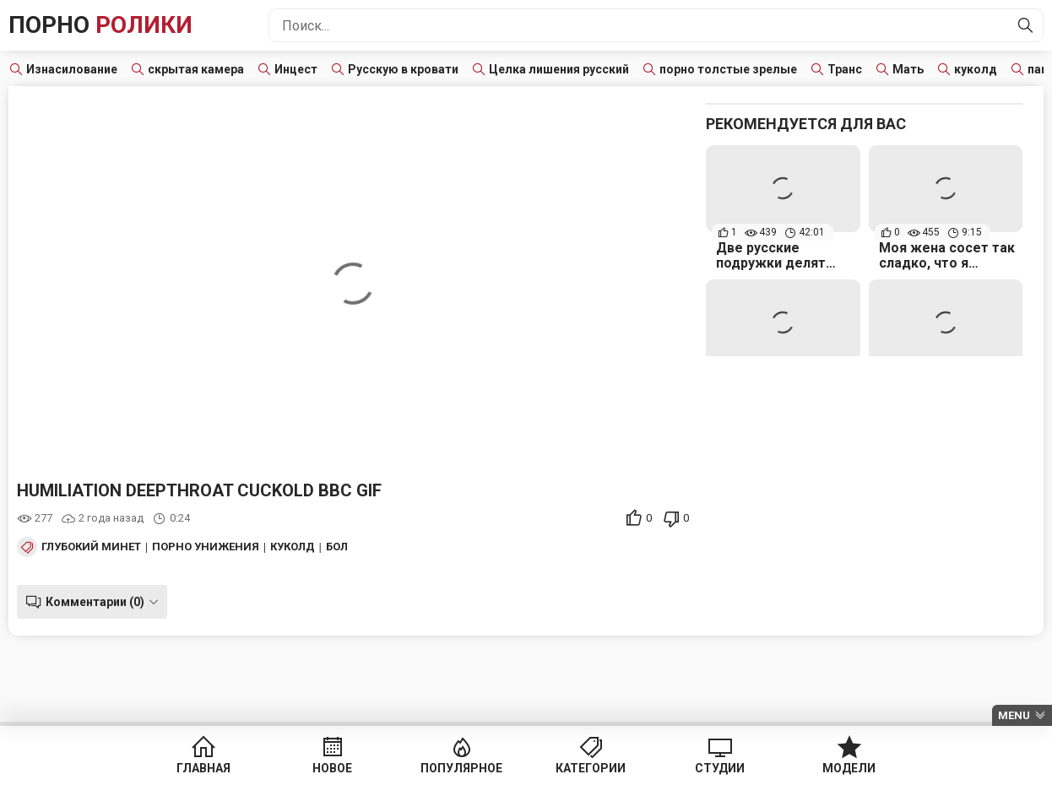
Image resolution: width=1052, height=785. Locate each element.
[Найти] (1026, 25)
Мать (908, 69)
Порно (100, 25)
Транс (844, 69)
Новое (332, 768)
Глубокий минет (91, 547)
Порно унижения (205, 547)
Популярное (461, 768)
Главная (203, 768)
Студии (720, 768)
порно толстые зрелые (728, 69)
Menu (1014, 715)
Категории (591, 768)
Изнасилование (71, 69)
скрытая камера (196, 69)
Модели (849, 768)
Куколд (292, 547)
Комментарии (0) (95, 602)
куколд (975, 69)
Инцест (295, 69)
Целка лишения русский (559, 69)
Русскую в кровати (403, 69)
